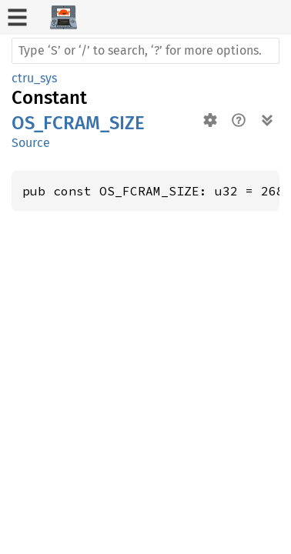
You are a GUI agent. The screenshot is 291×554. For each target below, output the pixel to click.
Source (31, 142)
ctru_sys (34, 78)
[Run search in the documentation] (145, 51)
